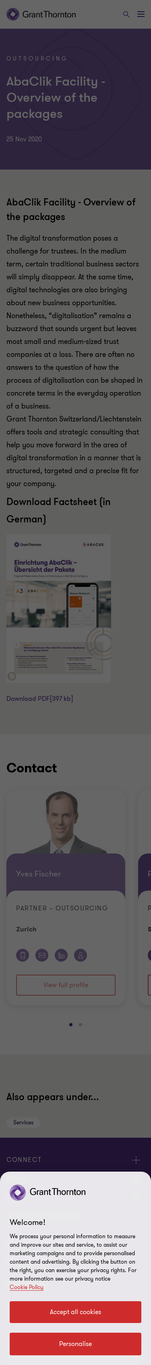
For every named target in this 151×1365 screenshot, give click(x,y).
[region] (75, 1268)
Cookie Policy (26, 1287)
